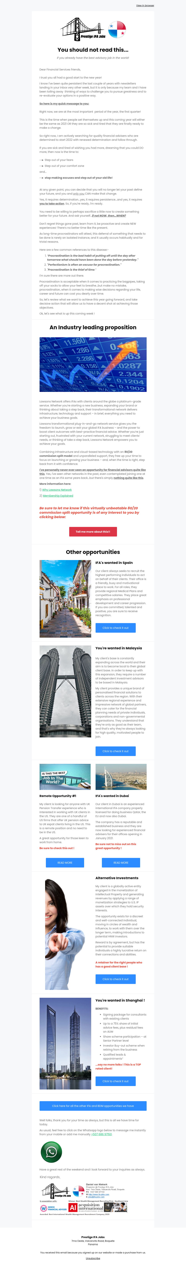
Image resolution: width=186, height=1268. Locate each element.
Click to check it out (116, 628)
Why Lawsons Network (57, 490)
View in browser (145, 5)
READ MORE (65, 863)
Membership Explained (58, 496)
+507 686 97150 (101, 1134)
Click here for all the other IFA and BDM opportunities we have (93, 1106)
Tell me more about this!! (93, 532)
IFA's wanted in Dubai (112, 796)
